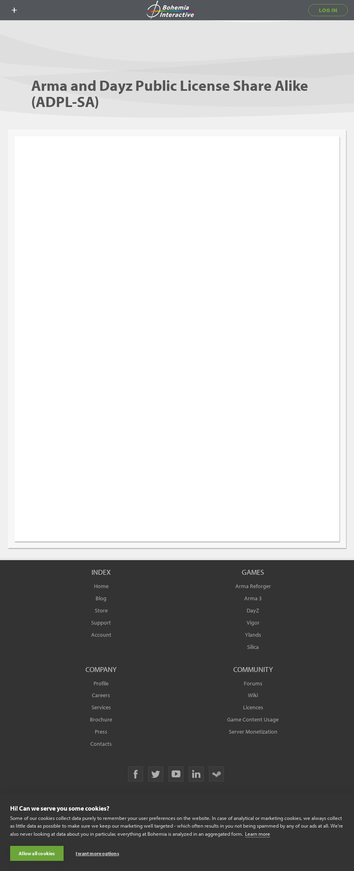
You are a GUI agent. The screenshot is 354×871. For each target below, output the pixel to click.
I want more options (97, 853)
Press (101, 731)
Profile (101, 683)
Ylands (253, 634)
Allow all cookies (37, 853)
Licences (253, 707)
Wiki (253, 695)
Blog (101, 598)
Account (101, 634)
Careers (101, 695)
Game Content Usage (253, 719)
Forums (253, 683)
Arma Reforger (253, 586)
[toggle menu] (14, 10)
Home (101, 586)
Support (101, 622)
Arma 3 (253, 598)
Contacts (101, 743)
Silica (253, 647)
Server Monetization (253, 731)
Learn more (257, 833)
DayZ (253, 610)
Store (101, 610)
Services (101, 707)
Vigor (253, 622)
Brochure (101, 719)
